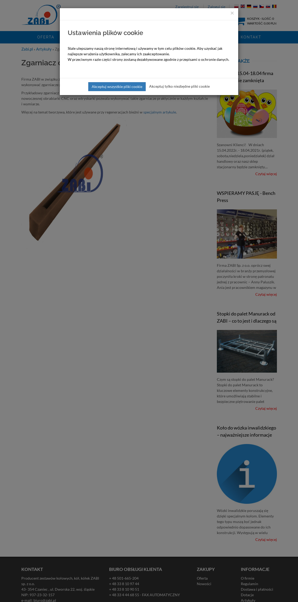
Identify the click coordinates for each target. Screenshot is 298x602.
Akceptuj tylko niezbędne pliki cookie (179, 86)
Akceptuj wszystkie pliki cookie (117, 86)
